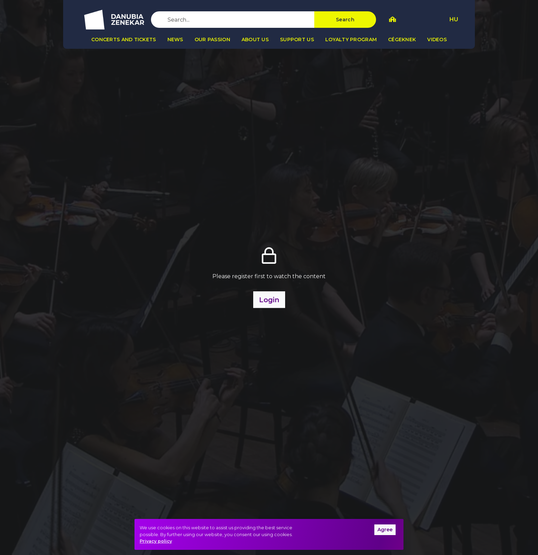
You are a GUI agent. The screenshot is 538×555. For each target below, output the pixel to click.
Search (345, 19)
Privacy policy (156, 541)
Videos (437, 39)
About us (255, 39)
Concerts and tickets (123, 39)
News (175, 39)
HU (453, 19)
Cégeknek (402, 39)
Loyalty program (351, 39)
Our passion (212, 39)
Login (269, 300)
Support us (297, 39)
